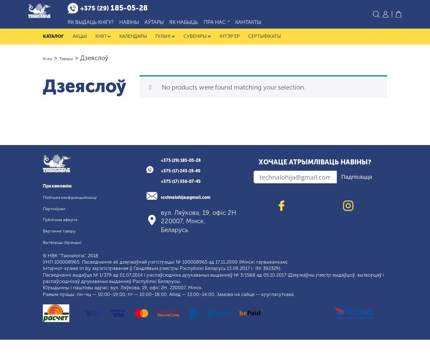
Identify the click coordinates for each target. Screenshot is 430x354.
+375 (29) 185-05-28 (192, 165)
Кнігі (102, 42)
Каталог (53, 42)
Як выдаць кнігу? (109, 25)
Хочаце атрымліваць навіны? (315, 168)
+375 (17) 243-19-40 (192, 176)
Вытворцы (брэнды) (71, 256)
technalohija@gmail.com (199, 202)
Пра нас (235, 25)
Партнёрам (59, 222)
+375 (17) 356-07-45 (192, 187)
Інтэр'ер (230, 42)
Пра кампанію (65, 191)
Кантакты (267, 25)
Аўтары (172, 25)
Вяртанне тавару (68, 245)
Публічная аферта (70, 234)
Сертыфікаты (264, 42)
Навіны (147, 25)
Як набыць (202, 25)
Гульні (165, 42)
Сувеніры (197, 42)
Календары (133, 42)
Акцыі (80, 42)
